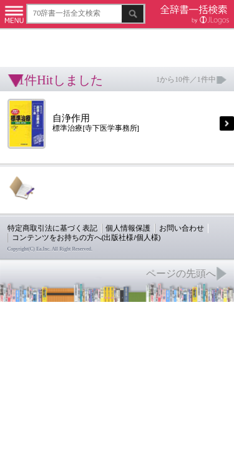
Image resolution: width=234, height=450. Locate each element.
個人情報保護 (107, 195)
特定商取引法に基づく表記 (43, 195)
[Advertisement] (100, 40)
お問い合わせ (152, 195)
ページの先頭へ (153, 235)
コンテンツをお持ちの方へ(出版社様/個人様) (72, 204)
